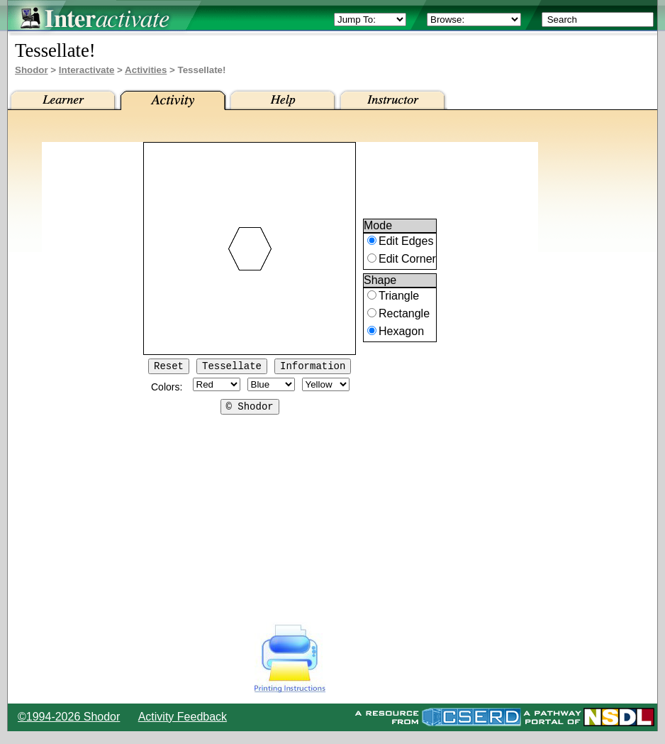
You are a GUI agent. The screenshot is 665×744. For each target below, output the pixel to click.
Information (312, 367)
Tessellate (232, 367)
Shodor (31, 70)
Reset (169, 367)
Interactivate (87, 70)
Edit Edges (406, 243)
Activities (146, 70)
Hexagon (401, 333)
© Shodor (250, 410)
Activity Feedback (182, 717)
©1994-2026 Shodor (69, 717)
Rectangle (404, 316)
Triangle (399, 298)
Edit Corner (407, 261)
